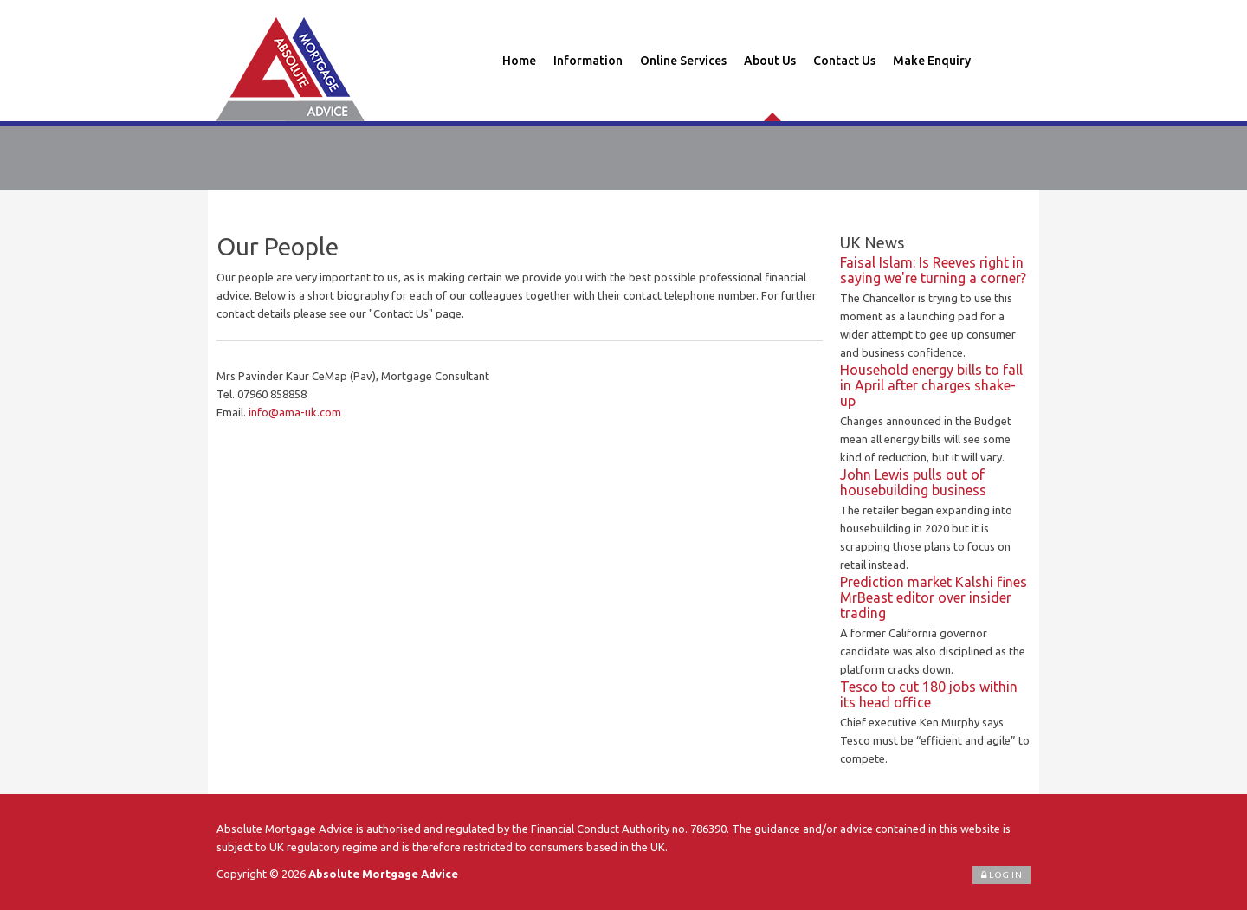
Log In (1001, 875)
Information (588, 61)
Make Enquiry (932, 61)
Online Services (683, 61)
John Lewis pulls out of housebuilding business (913, 482)
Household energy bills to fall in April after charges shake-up (931, 385)
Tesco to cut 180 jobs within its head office (929, 694)
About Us (770, 61)
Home (519, 61)
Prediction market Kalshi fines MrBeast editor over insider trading (933, 597)
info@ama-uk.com (295, 412)
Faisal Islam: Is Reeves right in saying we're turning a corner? (933, 270)
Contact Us (844, 61)
